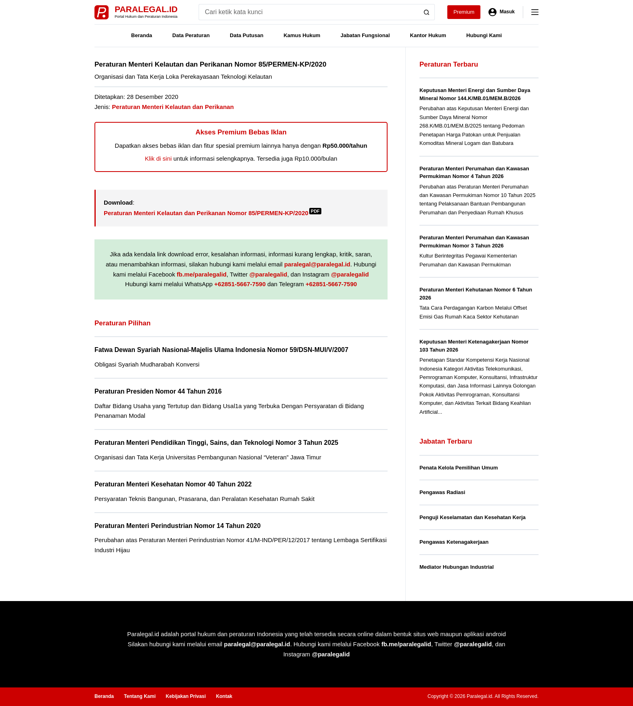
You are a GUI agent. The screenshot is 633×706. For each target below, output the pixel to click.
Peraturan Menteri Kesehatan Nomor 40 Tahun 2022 (173, 484)
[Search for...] (309, 12)
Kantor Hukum (428, 35)
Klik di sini (158, 158)
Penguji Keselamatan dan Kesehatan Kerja (472, 517)
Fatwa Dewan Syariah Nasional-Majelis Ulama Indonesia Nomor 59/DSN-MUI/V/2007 (221, 349)
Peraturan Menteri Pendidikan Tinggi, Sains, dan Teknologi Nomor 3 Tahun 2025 (216, 442)
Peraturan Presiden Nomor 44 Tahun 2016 (158, 391)
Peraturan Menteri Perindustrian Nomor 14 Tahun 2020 (177, 525)
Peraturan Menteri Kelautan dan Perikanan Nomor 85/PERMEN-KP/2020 (212, 212)
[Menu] (535, 12)
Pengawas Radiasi (442, 492)
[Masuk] (501, 12)
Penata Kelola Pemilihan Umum (458, 468)
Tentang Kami (139, 696)
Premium (463, 12)
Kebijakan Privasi (185, 696)
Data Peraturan (191, 35)
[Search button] (427, 12)
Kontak (224, 696)
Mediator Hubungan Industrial (456, 567)
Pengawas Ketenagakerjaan (453, 542)
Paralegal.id (146, 9)
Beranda (141, 35)
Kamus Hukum (301, 35)
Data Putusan (246, 35)
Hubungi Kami (484, 35)
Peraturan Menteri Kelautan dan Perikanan (173, 106)
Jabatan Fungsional (365, 35)
